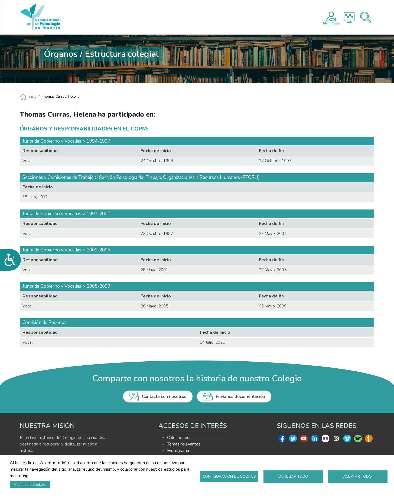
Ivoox (368, 439)
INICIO (119, 17)
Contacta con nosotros (164, 396)
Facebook (282, 439)
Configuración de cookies (229, 476)
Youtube (303, 439)
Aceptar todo (357, 476)
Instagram (336, 439)
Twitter (293, 439)
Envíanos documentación (240, 396)
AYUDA (264, 17)
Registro (331, 17)
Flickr (325, 439)
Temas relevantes (184, 444)
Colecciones (178, 438)
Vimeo (347, 439)
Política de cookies (30, 484)
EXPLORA (231, 17)
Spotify (358, 439)
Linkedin (314, 439)
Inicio (32, 96)
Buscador (366, 17)
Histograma (349, 17)
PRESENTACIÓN (151, 17)
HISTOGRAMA (198, 17)
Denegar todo (293, 476)
